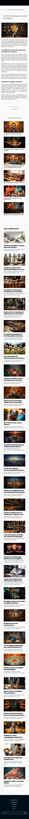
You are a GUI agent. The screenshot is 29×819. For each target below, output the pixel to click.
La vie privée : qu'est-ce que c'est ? (13, 133)
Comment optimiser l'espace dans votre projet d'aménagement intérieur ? (14, 247)
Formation (13, 804)
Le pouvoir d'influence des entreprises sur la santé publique (13, 380)
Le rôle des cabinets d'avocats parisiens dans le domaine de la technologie (13, 470)
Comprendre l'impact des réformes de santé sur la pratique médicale (13, 580)
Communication (14, 800)
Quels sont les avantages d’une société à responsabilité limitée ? (13, 692)
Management (14, 802)
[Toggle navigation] (2, 2)
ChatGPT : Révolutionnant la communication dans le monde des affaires (14, 446)
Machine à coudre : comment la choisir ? (14, 182)
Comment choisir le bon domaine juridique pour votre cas (14, 269)
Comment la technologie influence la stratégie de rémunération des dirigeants (14, 558)
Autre (6, 9)
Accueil (2, 9)
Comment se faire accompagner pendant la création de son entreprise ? (14, 737)
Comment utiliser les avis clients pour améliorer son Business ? (13, 514)
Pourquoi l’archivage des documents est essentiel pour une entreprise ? (13, 291)
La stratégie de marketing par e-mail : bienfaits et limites (13, 647)
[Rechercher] (13, 813)
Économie (14, 806)
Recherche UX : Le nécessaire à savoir (13, 214)
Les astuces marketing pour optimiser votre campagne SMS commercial (14, 166)
